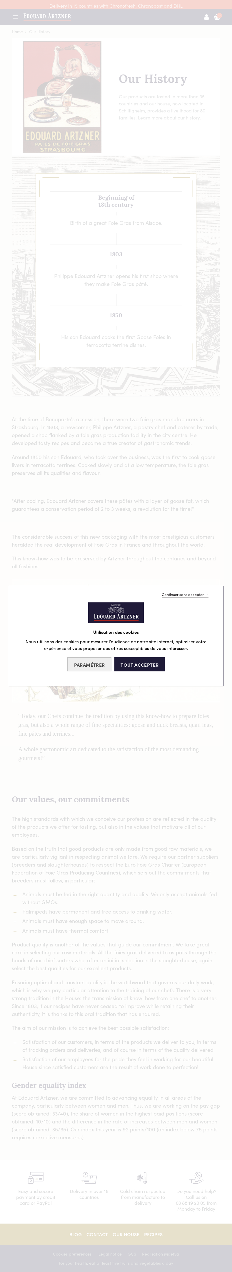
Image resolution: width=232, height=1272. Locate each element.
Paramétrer (89, 664)
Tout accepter (139, 664)
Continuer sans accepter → (185, 594)
